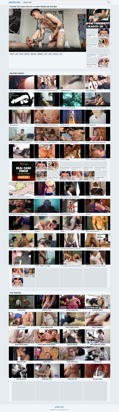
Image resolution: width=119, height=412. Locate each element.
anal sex (55, 54)
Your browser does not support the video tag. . (47, 30)
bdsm (12, 54)
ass (61, 54)
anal (45, 54)
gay (17, 54)
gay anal (33, 54)
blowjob (40, 54)
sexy (50, 54)
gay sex (27, 54)
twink (21, 54)
